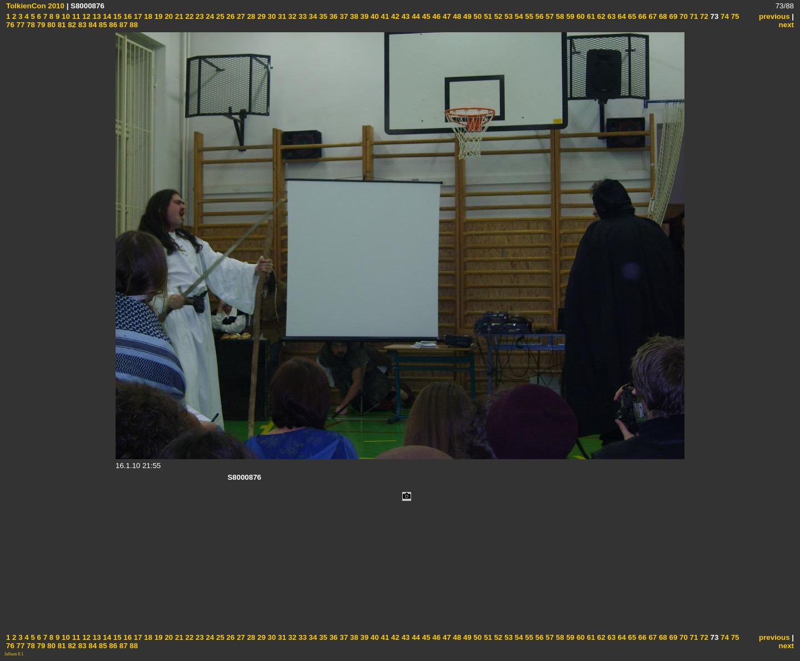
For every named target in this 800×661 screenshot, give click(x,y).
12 (85, 16)
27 (239, 16)
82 (71, 25)
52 (497, 16)
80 (50, 25)
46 (436, 16)
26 (229, 16)
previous (774, 16)
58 (559, 16)
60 (579, 16)
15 (116, 16)
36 (332, 16)
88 (133, 25)
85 (102, 25)
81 (61, 25)
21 (178, 16)
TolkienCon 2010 (35, 6)
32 (291, 16)
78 (29, 25)
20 (168, 16)
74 (723, 16)
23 (198, 16)
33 (302, 16)
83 (81, 25)
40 (373, 16)
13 (96, 16)
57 (548, 16)
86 (112, 25)
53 (507, 16)
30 (271, 16)
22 (188, 16)
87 (122, 25)
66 (641, 16)
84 (92, 25)
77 (19, 25)
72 (703, 16)
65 (631, 16)
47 (446, 16)
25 (219, 16)
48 (456, 16)
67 (652, 16)
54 (518, 16)
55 (528, 16)
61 (590, 16)
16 (127, 16)
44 (414, 16)
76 (10, 25)
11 (75, 16)
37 (343, 16)
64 (621, 16)
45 (425, 16)
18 (147, 16)
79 (40, 25)
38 (353, 16)
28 (250, 16)
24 (209, 16)
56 (538, 16)
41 (384, 16)
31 (281, 16)
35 (322, 16)
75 (734, 16)
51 (487, 16)
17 (137, 16)
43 (404, 16)
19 (157, 16)
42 (394, 16)
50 (477, 16)
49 (466, 16)
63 (611, 16)
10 (64, 16)
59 (569, 16)
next (786, 25)
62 (600, 16)
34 (312, 16)
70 (682, 16)
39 (363, 16)
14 (106, 16)
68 (662, 16)
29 (261, 16)
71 (693, 16)
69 (672, 16)
